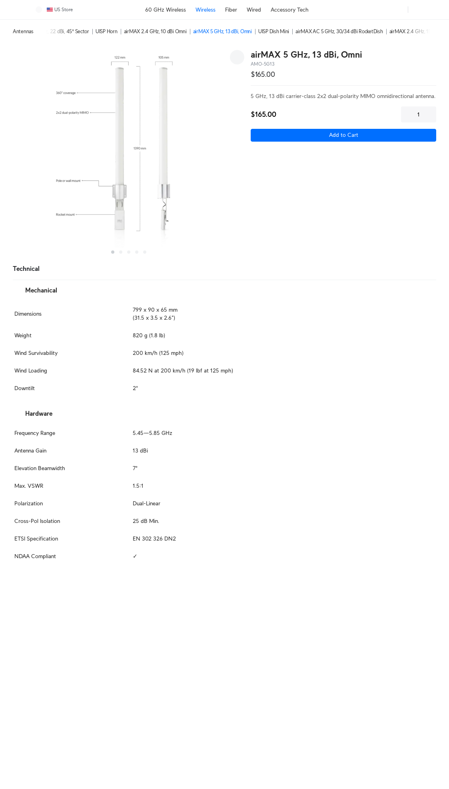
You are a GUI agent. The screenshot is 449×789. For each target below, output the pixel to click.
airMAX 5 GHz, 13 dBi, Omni (222, 31)
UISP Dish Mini (273, 31)
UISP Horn (107, 31)
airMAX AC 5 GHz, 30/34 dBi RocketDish (339, 31)
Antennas (23, 31)
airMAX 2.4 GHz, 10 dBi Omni (155, 31)
